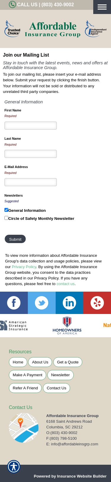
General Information (27, 210)
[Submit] (15, 238)
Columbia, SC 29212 (64, 427)
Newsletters (13, 195)
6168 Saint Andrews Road (69, 421)
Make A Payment (27, 375)
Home (18, 362)
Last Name (12, 138)
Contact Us (56, 388)
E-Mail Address (16, 167)
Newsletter (60, 375)
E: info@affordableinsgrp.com (72, 444)
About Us (40, 362)
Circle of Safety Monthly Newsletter (41, 218)
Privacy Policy (24, 267)
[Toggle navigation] (102, 7)
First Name (12, 110)
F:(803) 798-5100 (61, 438)
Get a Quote (68, 362)
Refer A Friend (25, 388)
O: (61, 432)
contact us (66, 284)
